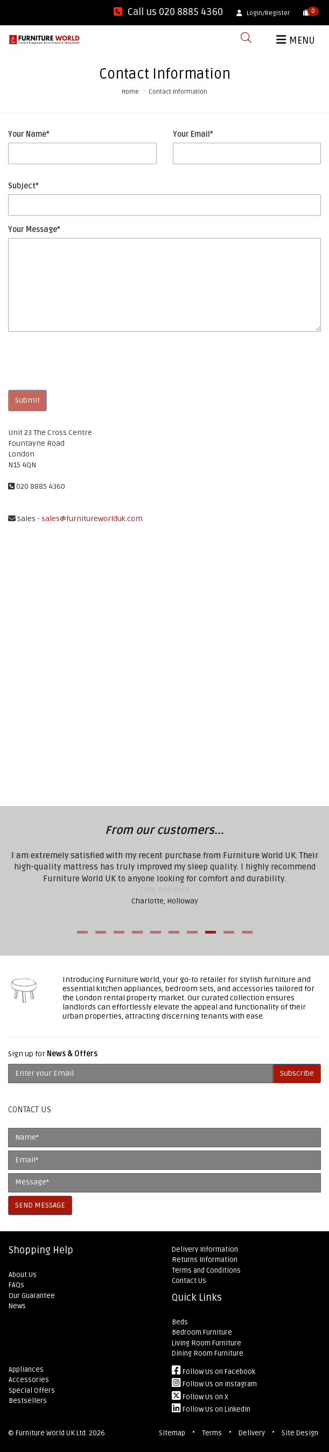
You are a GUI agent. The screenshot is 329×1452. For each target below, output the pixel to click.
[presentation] (90, 361)
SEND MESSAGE (40, 1205)
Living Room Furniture (206, 1343)
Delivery (252, 1433)
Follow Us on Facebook (213, 1371)
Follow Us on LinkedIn (211, 1409)
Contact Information (178, 92)
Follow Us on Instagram (214, 1384)
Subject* (23, 186)
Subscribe (297, 1073)
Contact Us (189, 1280)
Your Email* (193, 134)
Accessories (29, 1380)
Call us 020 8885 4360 (168, 12)
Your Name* (29, 134)
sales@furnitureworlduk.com (92, 518)
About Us (23, 1275)
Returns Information (204, 1259)
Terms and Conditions (206, 1270)
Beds (180, 1322)
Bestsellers (28, 1401)
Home (130, 92)
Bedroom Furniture (202, 1332)
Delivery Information (205, 1249)
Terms (212, 1433)
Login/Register (263, 13)
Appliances (26, 1369)
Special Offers (32, 1390)
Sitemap (172, 1433)
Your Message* (34, 229)
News (17, 1306)
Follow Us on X (200, 1397)
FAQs (16, 1285)
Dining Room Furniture (207, 1353)
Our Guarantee (32, 1296)
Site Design (300, 1433)
